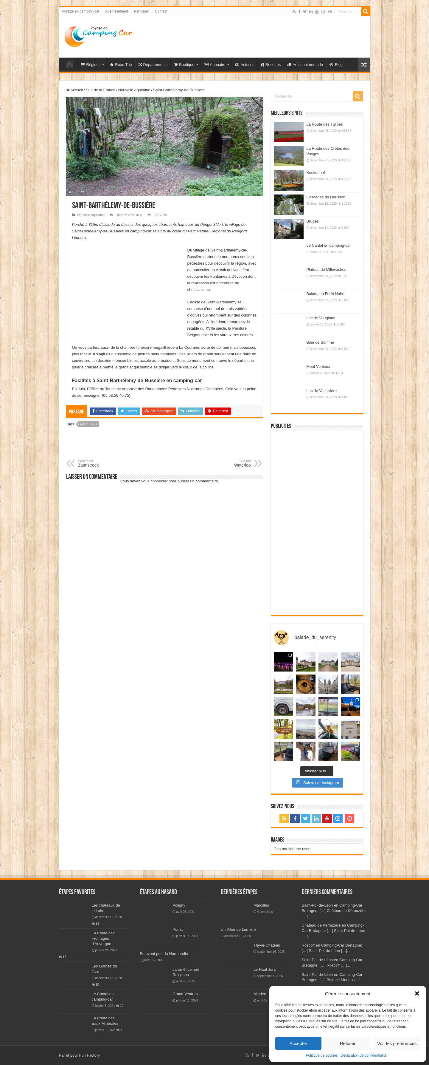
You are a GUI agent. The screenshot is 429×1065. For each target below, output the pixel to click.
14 (97, 923)
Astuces (244, 64)
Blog (336, 64)
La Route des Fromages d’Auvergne (103, 938)
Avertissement (116, 11)
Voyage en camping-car (81, 11)
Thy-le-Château (267, 945)
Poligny (178, 905)
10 (97, 984)
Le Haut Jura (265, 969)
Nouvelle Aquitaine (134, 90)
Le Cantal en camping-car (329, 245)
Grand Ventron (185, 994)
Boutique (184, 64)
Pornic (178, 929)
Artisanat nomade (305, 64)
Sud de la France (100, 90)
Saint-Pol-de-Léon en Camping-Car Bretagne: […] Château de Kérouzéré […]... (334, 910)
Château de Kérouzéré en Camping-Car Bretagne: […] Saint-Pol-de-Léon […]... (333, 930)
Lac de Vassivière (322, 390)
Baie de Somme (320, 342)
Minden (260, 994)
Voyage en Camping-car (69, 64)
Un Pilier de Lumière (238, 929)
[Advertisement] (257, 35)
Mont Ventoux (318, 366)
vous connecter (154, 481)
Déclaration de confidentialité (363, 1055)
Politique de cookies (322, 1055)
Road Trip (121, 64)
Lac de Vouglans (321, 318)
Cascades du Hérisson (326, 197)
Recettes (271, 64)
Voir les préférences (397, 1043)
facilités (88, 424)
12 (64, 956)
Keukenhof (316, 172)
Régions (91, 64)
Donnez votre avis (129, 215)
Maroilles (261, 905)
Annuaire (215, 64)
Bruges (313, 221)
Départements (153, 64)
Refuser (348, 1043)
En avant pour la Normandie (164, 953)
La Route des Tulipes (325, 124)
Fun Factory (89, 1055)
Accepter (298, 1043)
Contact (161, 11)
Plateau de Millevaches (326, 269)
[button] (417, 993)
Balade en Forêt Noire (325, 293)
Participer (141, 11)
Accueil (74, 90)
